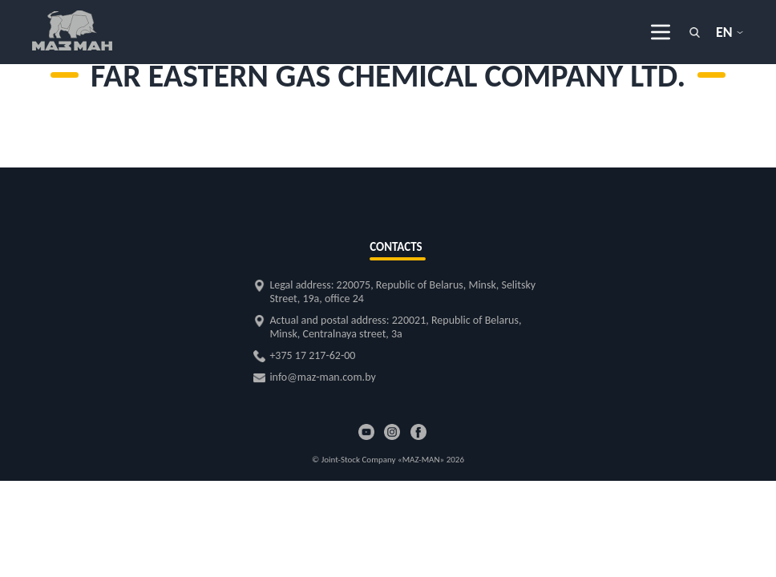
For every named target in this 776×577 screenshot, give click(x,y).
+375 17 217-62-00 (312, 355)
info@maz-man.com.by (322, 377)
